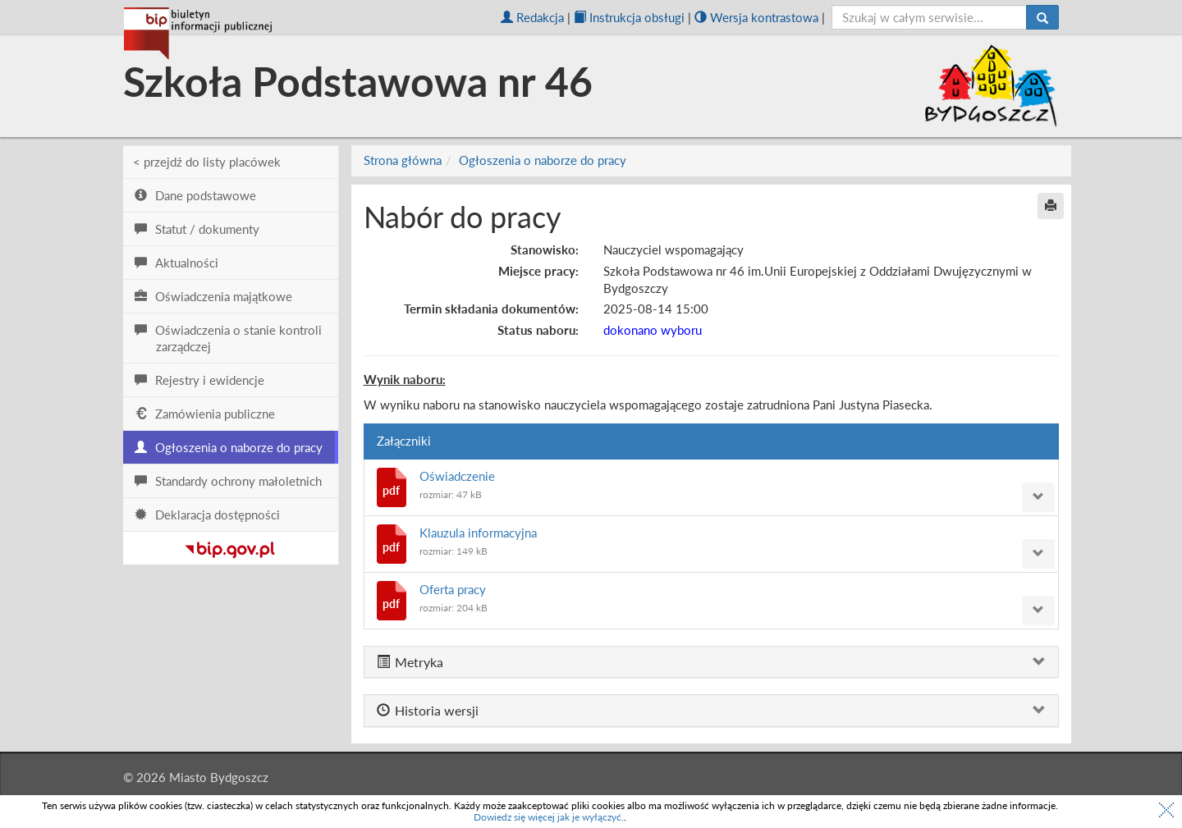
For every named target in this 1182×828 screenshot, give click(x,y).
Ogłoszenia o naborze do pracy (542, 160)
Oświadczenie (457, 476)
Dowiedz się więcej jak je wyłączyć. (549, 817)
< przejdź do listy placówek (207, 161)
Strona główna (403, 160)
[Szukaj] (1042, 17)
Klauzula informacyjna (478, 532)
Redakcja (532, 17)
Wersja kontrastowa (756, 17)
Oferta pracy (452, 589)
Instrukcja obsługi (629, 17)
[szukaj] (930, 17)
